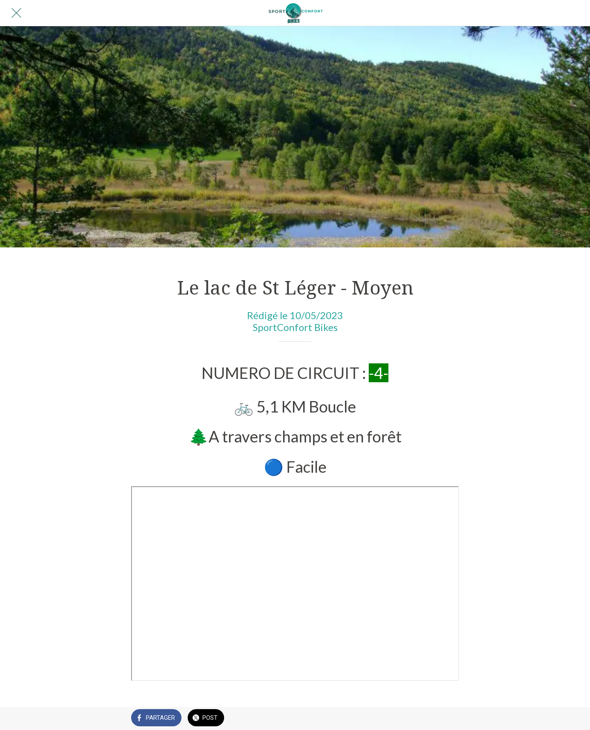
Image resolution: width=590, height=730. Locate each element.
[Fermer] (16, 13)
